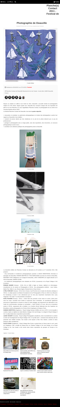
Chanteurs (50, 404)
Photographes (3, 404)
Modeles (55, 404)
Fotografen (26, 404)
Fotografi (22, 404)
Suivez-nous (18, 401)
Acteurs (45, 404)
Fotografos (16, 404)
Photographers (10, 404)
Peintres (31, 404)
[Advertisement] (22, 13)
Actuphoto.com (4, 399)
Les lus (10, 2)
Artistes (35, 404)
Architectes (40, 404)
